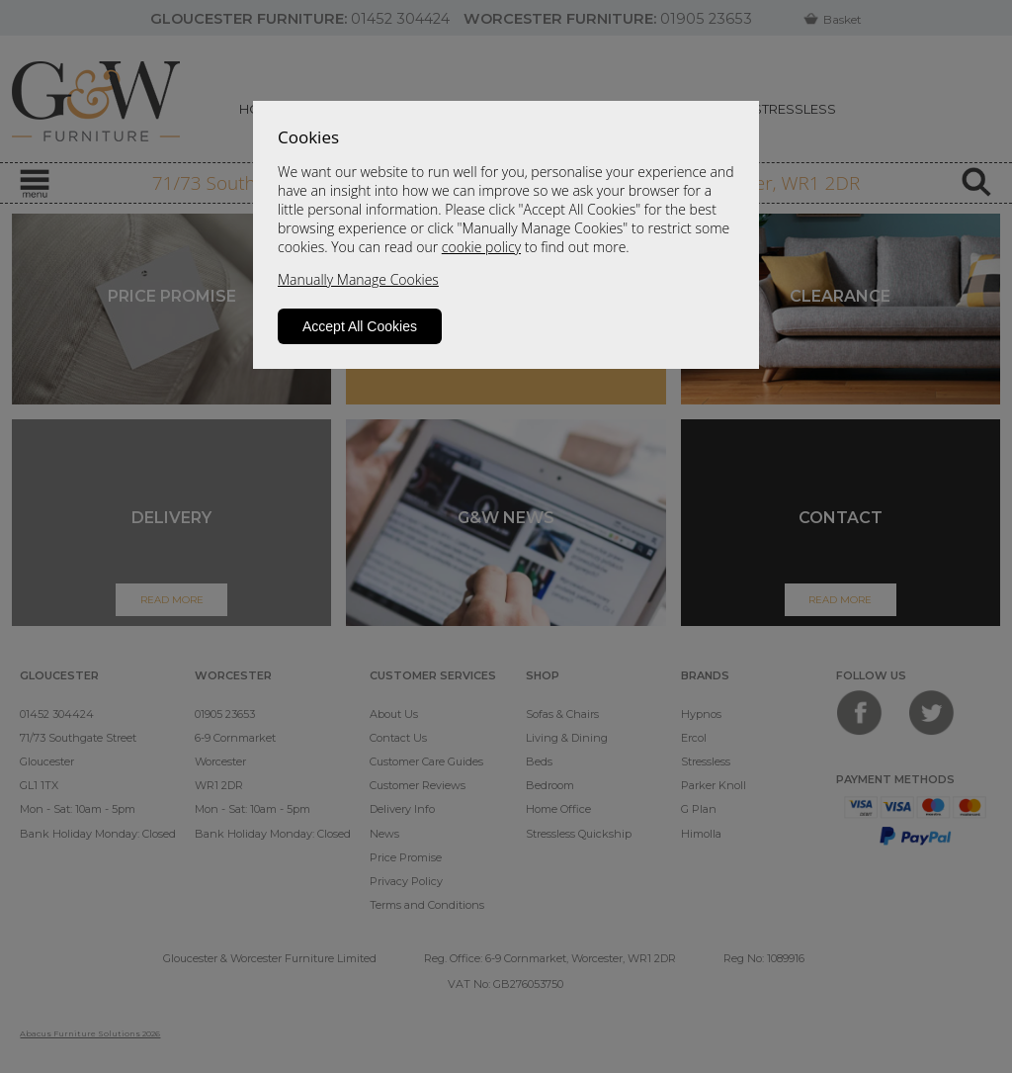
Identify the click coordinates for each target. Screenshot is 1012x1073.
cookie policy (481, 246)
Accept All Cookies (359, 326)
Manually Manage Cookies (358, 279)
